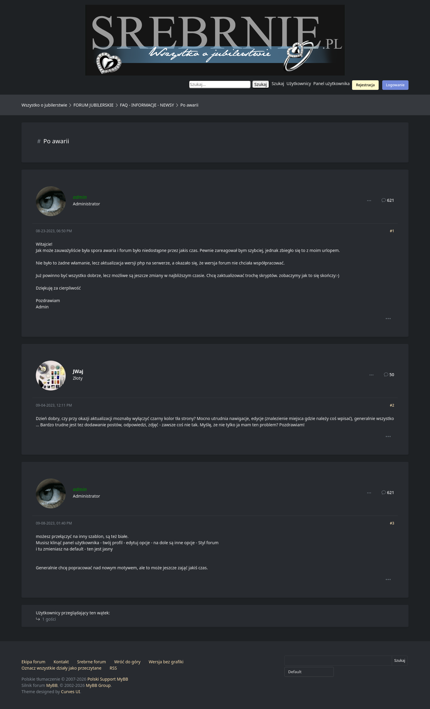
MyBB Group (98, 685)
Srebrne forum (91, 662)
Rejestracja (365, 84)
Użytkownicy (299, 83)
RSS (113, 668)
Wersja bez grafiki (166, 662)
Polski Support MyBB (107, 679)
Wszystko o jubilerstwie (44, 105)
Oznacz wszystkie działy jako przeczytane (62, 668)
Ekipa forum (33, 662)
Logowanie (395, 84)
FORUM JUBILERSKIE (93, 105)
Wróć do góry (127, 662)
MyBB (52, 685)
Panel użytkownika (331, 83)
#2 (392, 405)
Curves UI (70, 691)
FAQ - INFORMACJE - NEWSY (147, 105)
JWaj (78, 371)
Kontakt (61, 662)
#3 (392, 523)
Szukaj (278, 83)
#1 (392, 230)
